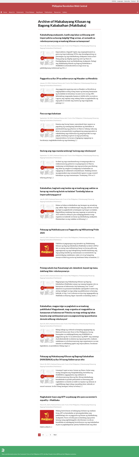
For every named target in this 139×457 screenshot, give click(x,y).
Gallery (64, 12)
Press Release (30, 12)
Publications (48, 12)
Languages (120, 1)
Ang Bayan (39, 12)
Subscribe (127, 1)
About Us (12, 12)
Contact (133, 1)
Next (55, 435)
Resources (57, 12)
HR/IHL (114, 1)
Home (5, 12)
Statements (20, 12)
